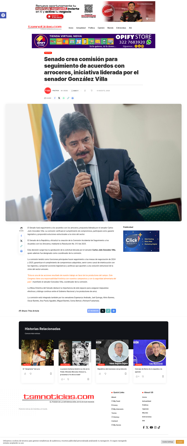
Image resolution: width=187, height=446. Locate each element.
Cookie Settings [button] (167, 442)
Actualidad (65, 366)
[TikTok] (159, 431)
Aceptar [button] (180, 442)
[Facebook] (143, 431)
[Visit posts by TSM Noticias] (47, 90)
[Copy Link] (70, 98)
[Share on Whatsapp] (65, 98)
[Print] (75, 98)
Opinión (101, 366)
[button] (3, 15)
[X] (147, 431)
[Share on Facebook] (55, 98)
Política (48, 53)
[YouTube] (151, 431)
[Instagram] (155, 431)
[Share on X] (60, 98)
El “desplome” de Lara (33, 370)
